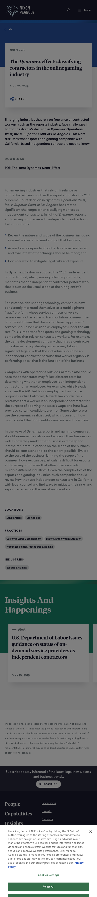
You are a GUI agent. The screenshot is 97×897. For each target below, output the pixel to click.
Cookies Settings (48, 883)
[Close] (90, 839)
